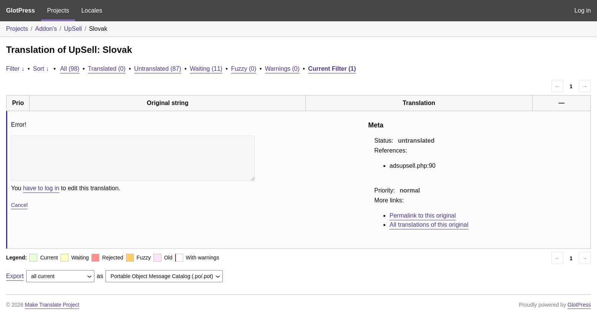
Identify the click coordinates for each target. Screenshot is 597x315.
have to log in (41, 188)
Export (15, 276)
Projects (58, 10)
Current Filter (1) (332, 68)
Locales (91, 10)
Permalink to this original (422, 215)
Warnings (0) (282, 68)
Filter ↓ (15, 68)
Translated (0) (107, 68)
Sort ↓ (41, 68)
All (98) (70, 68)
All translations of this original (428, 224)
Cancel (19, 205)
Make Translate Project (52, 305)
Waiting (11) (206, 68)
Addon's (46, 28)
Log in (582, 10)
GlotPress (20, 10)
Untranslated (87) (157, 68)
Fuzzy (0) (244, 68)
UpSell (73, 28)
